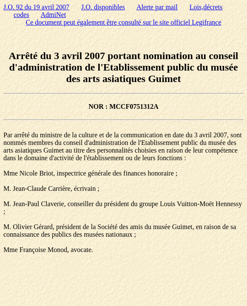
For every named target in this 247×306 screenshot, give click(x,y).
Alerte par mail (157, 7)
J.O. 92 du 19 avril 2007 (36, 7)
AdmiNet (53, 14)
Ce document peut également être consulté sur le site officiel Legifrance (123, 22)
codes (21, 14)
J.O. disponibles (103, 7)
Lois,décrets (206, 7)
